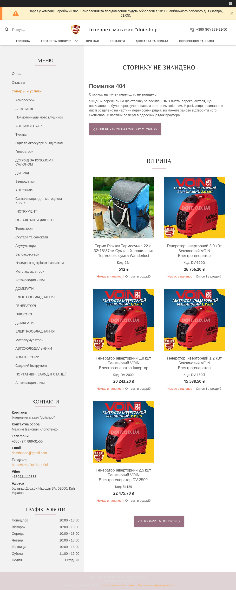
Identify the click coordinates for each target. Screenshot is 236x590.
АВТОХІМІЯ (24, 190)
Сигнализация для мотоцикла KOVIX (38, 201)
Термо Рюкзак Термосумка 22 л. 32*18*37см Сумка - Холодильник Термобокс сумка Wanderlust (123, 251)
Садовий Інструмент (31, 366)
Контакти (117, 41)
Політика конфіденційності (156, 585)
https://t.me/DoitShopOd (30, 465)
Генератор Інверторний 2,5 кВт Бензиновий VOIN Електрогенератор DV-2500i (123, 475)
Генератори (24, 151)
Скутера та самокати (31, 237)
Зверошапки (25, 181)
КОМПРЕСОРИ (27, 357)
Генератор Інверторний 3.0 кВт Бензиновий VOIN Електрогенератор (194, 251)
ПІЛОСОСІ (23, 314)
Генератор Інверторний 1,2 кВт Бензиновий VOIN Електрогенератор (194, 363)
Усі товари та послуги (157, 521)
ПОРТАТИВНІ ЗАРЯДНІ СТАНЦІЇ (40, 374)
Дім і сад (22, 173)
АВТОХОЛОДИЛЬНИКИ (33, 348)
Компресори (24, 100)
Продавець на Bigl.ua (118, 581)
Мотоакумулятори (29, 340)
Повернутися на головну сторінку (126, 129)
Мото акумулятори (29, 271)
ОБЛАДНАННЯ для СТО (34, 220)
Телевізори (24, 228)
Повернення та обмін (196, 41)
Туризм (20, 134)
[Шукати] (6, 29)
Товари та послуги (56, 41)
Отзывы (18, 82)
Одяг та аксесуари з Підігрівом (39, 143)
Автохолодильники (30, 280)
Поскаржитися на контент (118, 585)
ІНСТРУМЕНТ (26, 211)
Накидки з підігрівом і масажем (39, 263)
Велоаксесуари (27, 254)
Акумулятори (25, 246)
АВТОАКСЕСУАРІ (29, 126)
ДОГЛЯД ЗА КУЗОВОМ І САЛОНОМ (34, 162)
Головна (23, 41)
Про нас (92, 41)
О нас (16, 73)
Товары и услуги (27, 91)
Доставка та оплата (152, 41)
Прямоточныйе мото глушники (39, 117)
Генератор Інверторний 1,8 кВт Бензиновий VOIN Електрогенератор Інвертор (123, 363)
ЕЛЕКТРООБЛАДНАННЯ (35, 297)
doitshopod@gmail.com (29, 453)
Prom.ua (140, 576)
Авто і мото (24, 109)
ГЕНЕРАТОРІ (25, 306)
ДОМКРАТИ (24, 289)
